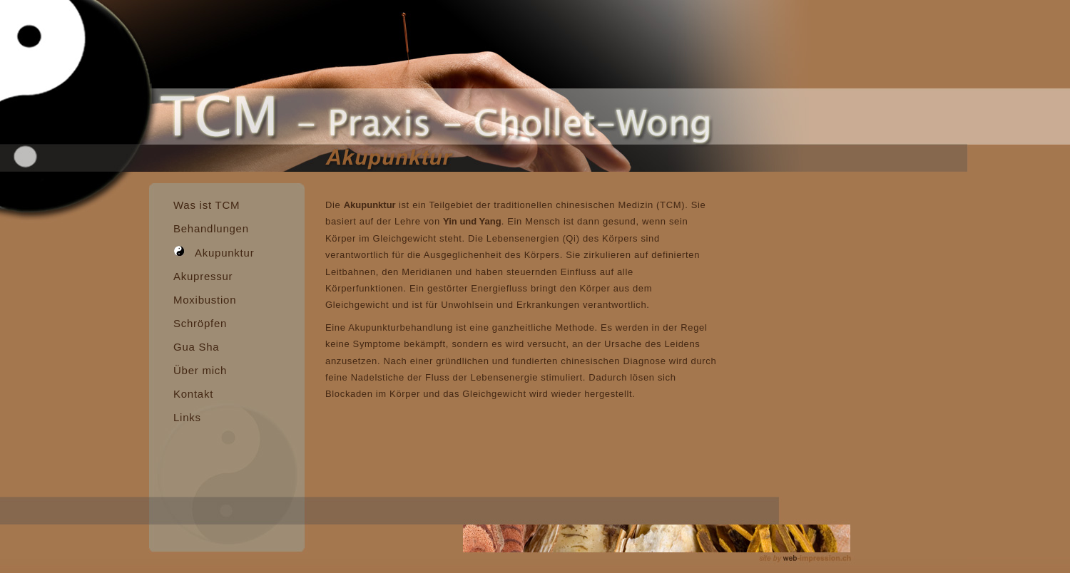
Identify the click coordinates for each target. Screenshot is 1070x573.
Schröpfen (200, 323)
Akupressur (203, 276)
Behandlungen (211, 228)
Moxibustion (204, 300)
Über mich (200, 370)
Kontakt (193, 394)
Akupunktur (213, 249)
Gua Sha (196, 347)
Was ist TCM (206, 205)
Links (187, 417)
